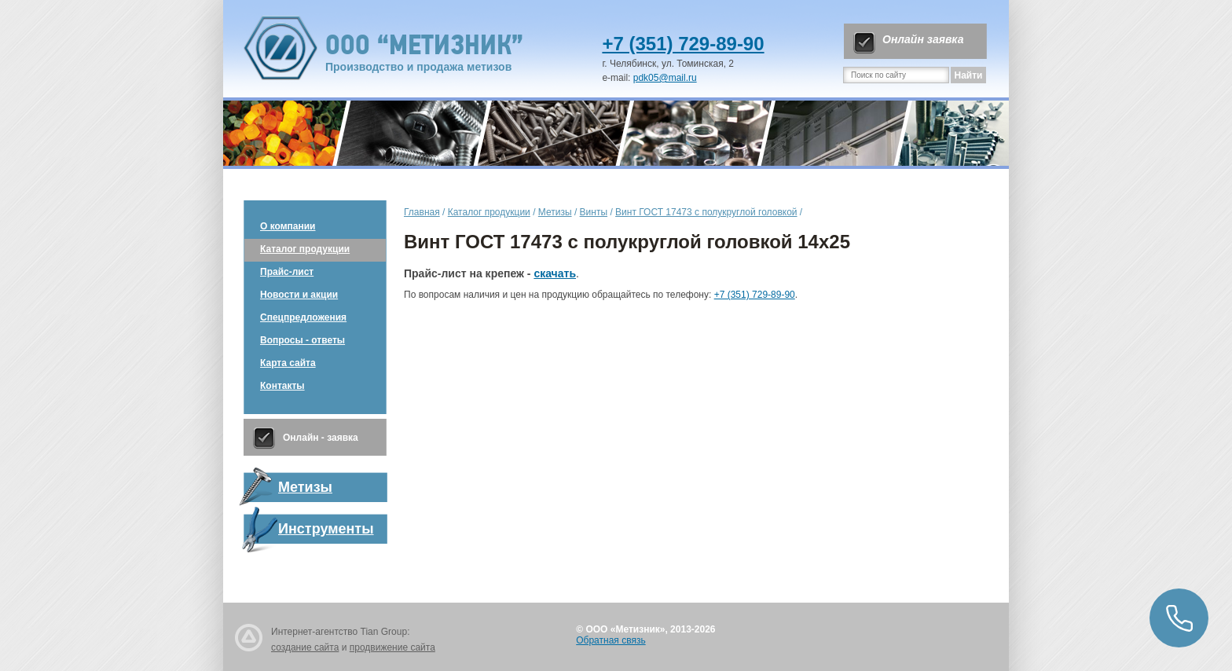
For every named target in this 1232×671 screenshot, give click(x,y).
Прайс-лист (287, 271)
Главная (422, 212)
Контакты (282, 385)
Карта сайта (288, 363)
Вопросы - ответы (302, 340)
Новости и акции (299, 294)
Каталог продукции (305, 249)
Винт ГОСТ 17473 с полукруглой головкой (706, 212)
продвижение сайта (392, 647)
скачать (555, 273)
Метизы (555, 212)
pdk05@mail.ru (665, 77)
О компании (288, 226)
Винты (593, 212)
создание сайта (305, 647)
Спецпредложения (303, 317)
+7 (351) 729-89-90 (683, 43)
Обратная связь (610, 640)
